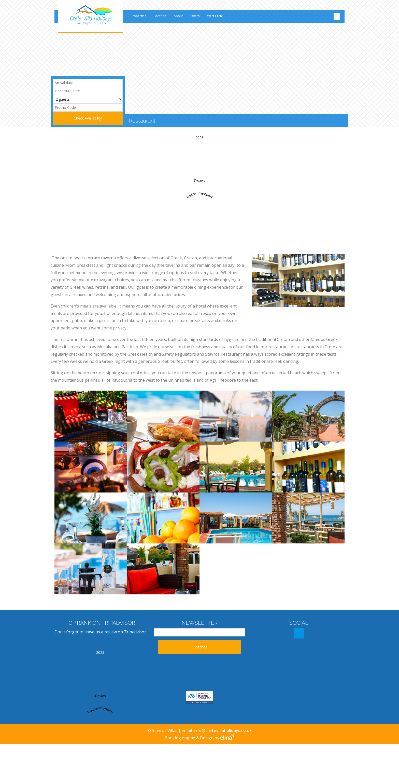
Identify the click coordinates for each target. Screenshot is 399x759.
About (178, 16)
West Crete (215, 16)
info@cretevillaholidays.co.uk (222, 730)
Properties (138, 16)
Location (160, 16)
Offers (195, 16)
